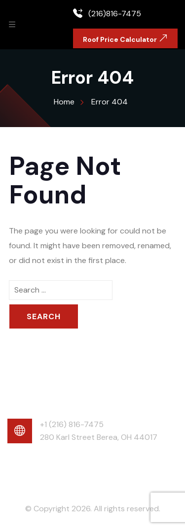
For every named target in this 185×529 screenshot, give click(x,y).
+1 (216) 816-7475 (72, 424)
